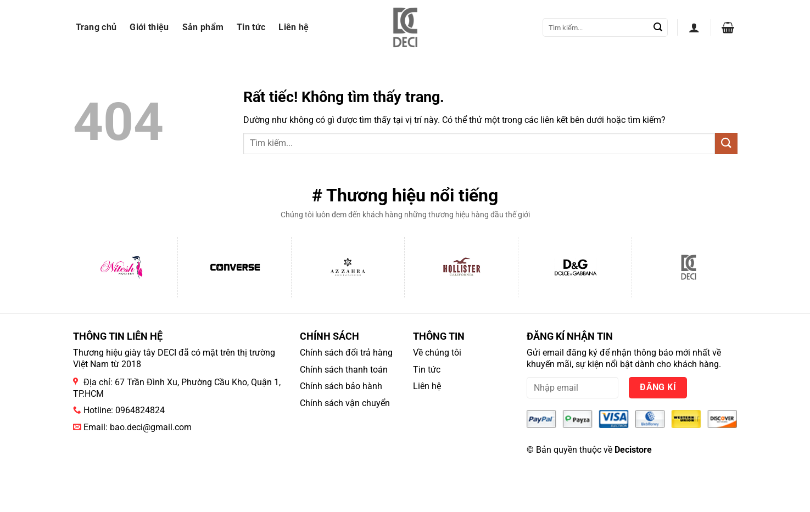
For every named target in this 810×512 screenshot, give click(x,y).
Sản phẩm (203, 27)
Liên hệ (293, 27)
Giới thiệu (149, 27)
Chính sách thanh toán (344, 369)
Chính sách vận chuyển (345, 403)
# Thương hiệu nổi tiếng (405, 195)
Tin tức (251, 27)
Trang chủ (96, 27)
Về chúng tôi (437, 352)
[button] (694, 27)
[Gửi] (658, 27)
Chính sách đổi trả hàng (346, 352)
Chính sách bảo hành (341, 386)
